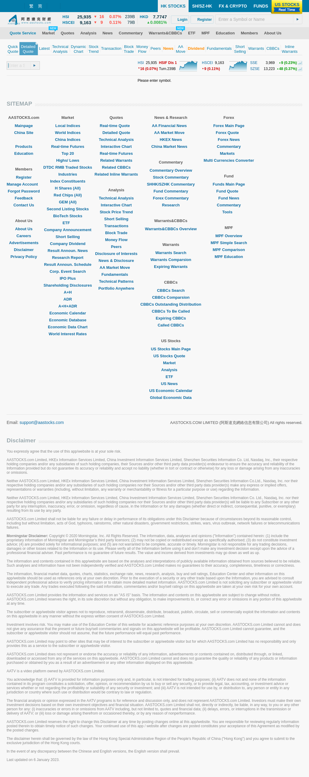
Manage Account (24, 184)
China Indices (68, 139)
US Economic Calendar (171, 390)
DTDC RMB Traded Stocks (67, 167)
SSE (253, 63)
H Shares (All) (68, 188)
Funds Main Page (229, 184)
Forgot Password (24, 191)
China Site (23, 132)
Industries (67, 174)
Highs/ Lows (67, 160)
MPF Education (229, 256)
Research (171, 205)
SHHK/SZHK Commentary (171, 184)
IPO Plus (68, 278)
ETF (67, 223)
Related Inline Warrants (116, 174)
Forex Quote (229, 132)
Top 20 (68, 153)
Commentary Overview (171, 170)
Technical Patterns (116, 281)
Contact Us (23, 205)
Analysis (170, 370)
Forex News (229, 139)
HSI (141, 63)
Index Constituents (67, 181)
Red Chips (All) (68, 195)
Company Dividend (68, 243)
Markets (229, 153)
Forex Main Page (228, 125)
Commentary (229, 146)
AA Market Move (116, 267)
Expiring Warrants (170, 266)
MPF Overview (228, 236)
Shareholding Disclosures (67, 285)
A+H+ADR (67, 306)
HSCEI (207, 63)
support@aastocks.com (42, 422)
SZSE (255, 69)
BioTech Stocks (67, 216)
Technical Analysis (116, 139)
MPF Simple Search (229, 242)
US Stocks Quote (170, 356)
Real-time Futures (67, 146)
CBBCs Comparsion (171, 297)
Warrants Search (170, 252)
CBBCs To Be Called (171, 311)
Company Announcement (67, 230)
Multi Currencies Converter (229, 160)
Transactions (116, 226)
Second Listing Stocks (68, 209)
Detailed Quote (116, 132)
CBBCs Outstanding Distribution (170, 304)
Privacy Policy (24, 256)
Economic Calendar (67, 313)
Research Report (67, 257)
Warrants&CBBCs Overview (170, 229)
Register (24, 177)
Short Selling (68, 236)
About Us (24, 229)
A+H (68, 292)
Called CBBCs (171, 325)
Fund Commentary (171, 191)
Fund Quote (228, 191)
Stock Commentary (171, 177)
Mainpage (24, 125)
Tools (228, 212)
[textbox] (258, 19)
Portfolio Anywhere (116, 288)
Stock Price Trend (116, 212)
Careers (24, 236)
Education (23, 153)
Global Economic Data (171, 397)
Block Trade (116, 233)
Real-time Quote (116, 125)
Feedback (24, 198)
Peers (116, 246)
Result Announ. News (68, 250)
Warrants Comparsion (170, 259)
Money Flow (116, 239)
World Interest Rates (68, 334)
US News (171, 383)
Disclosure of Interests (116, 253)
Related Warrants (116, 160)
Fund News (228, 198)
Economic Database (68, 320)
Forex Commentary (171, 198)
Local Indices (67, 125)
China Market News (170, 146)
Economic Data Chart (68, 327)
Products (23, 146)
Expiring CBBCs (171, 318)
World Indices (68, 132)
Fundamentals (116, 274)
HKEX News (171, 139)
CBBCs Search (171, 290)
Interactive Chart (116, 146)
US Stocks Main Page (171, 349)
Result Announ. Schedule (67, 264)
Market (171, 363)
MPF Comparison (229, 249)
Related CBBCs (116, 167)
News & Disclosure (116, 260)
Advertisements (24, 242)
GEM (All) (68, 202)
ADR (67, 299)
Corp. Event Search (67, 271)
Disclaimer (24, 249)
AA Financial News (171, 125)
